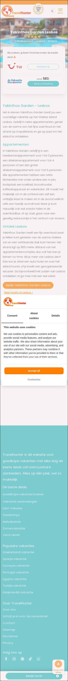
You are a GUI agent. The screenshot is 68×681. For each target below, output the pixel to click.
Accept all (34, 370)
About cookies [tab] (34, 316)
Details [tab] (55, 315)
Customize (34, 379)
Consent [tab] (12, 315)
